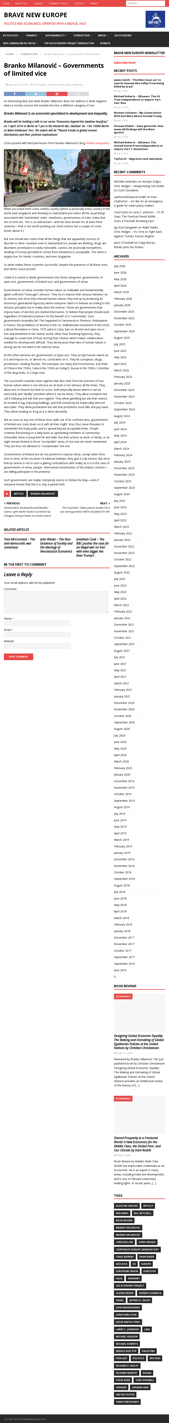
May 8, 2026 (124, 1155)
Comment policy (58, 3)
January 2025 (122, 383)
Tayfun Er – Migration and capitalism (138, 158)
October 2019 (122, 794)
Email (8, 630)
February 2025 (123, 377)
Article (19, 493)
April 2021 (120, 677)
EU (134, 1264)
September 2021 (124, 644)
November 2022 (124, 553)
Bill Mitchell (142, 1213)
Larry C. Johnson (127, 1329)
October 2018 (122, 872)
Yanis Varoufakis (127, 1401)
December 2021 (124, 624)
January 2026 (122, 305)
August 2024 (122, 416)
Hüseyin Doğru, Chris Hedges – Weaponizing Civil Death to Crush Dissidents (139, 186)
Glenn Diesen (124, 1293)
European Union (127, 1271)
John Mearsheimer (128, 1307)
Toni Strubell (144, 1380)
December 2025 (124, 311)
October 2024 (122, 403)
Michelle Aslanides (125, 181)
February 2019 (123, 846)
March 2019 (121, 840)
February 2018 (123, 924)
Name (8, 618)
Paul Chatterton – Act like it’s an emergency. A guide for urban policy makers (138, 201)
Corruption (81, 35)
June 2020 (120, 742)
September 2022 (124, 566)
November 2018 (124, 866)
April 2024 (120, 442)
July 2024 (119, 422)
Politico (138, 1358)
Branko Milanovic (128, 1227)
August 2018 (122, 885)
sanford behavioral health (130, 197)
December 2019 (124, 781)
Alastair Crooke (127, 1205)
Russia (147, 1373)
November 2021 (124, 631)
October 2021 (122, 637)
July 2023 (119, 501)
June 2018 (120, 898)
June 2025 (120, 351)
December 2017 (124, 937)
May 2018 (120, 905)
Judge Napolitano (128, 1322)
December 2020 (124, 703)
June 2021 (120, 664)
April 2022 (120, 598)
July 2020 (119, 735)
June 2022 (120, 585)
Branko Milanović (43, 493)
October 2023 (122, 481)
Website (9, 641)
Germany (134, 1278)
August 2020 (122, 729)
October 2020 (122, 716)
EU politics (10, 35)
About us (20, 3)
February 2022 (123, 611)
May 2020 (120, 748)
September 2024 (124, 409)
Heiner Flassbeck (150, 1293)
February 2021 (123, 690)
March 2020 (121, 761)
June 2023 (120, 507)
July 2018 (119, 892)
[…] (137, 1085)
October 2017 (122, 950)
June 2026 (120, 272)
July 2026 (119, 266)
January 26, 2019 (18, 84)
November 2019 (124, 787)
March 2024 (121, 448)
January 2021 (122, 696)
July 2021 (119, 657)
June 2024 (120, 429)
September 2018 (124, 879)
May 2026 (120, 279)
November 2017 (124, 944)
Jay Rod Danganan (125, 227)
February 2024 (123, 455)
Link (147, 1329)
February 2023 (123, 533)
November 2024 (124, 396)
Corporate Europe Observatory (137, 1249)
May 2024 (120, 435)
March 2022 (121, 605)
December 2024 (124, 390)
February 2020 (123, 768)
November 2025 (124, 318)
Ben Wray (122, 1213)
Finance (31, 35)
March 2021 (121, 683)
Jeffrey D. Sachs (139, 1300)
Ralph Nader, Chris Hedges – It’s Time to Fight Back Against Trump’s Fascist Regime (138, 232)
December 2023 (124, 468)
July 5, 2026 (122, 136)
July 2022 (119, 579)
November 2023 (124, 474)
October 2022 (122, 559)
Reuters (155, 1358)
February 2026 (123, 298)
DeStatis (121, 1264)
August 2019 (122, 807)
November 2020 (124, 709)
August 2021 (122, 651)
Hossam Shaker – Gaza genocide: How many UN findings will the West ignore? (138, 129)
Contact (79, 3)
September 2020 (124, 722)
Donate (38, 3)
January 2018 (122, 931)
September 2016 (124, 964)
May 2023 (120, 514)
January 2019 (122, 853)
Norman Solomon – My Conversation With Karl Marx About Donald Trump (138, 114)
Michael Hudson (127, 1336)
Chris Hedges (147, 1242)
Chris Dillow (124, 1242)
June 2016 (120, 970)
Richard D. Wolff (127, 1365)
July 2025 (119, 344)
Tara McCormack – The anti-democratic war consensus (19, 543)
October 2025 (122, 324)
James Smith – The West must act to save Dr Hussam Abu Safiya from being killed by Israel (139, 83)
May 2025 (120, 357)
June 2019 (120, 820)
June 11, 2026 (124, 1053)
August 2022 (122, 572)
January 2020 (122, 774)
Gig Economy (123, 35)
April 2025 (120, 364)
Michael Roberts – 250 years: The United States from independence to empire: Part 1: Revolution (138, 146)
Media (102, 35)
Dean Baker (146, 1256)
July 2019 (119, 814)
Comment (10, 589)
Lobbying (76, 84)
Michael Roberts (127, 1343)
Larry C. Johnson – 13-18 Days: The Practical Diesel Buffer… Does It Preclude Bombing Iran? (139, 216)
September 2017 (124, 957)
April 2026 (120, 285)
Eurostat (149, 1271)
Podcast (121, 1358)
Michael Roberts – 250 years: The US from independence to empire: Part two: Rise (137, 100)
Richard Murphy (126, 1373)
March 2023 (121, 527)
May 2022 (120, 592)
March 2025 (121, 370)
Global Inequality (97, 143)
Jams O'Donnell (123, 242)
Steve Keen (123, 1380)
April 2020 (120, 755)
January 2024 (122, 461)
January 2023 (122, 540)
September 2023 (124, 487)
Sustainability (55, 35)
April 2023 (120, 520)
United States (125, 1394)
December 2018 (124, 859)
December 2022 (124, 546)
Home (6, 3)
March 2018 (121, 918)
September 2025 (124, 331)
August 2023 (122, 494)
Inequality (64, 84)
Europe (146, 1264)
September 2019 (124, 800)
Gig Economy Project (130, 1285)
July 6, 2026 (122, 90)
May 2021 (120, 670)
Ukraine (121, 1387)
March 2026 (121, 292)
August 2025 (122, 338)
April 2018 (120, 911)
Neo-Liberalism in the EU (19, 43)
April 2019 (120, 833)
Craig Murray (125, 1256)
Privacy (94, 3)
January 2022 (122, 618)
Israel (120, 1300)
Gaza (119, 1278)
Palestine (148, 1351)
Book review (124, 1220)
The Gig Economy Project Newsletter (69, 43)
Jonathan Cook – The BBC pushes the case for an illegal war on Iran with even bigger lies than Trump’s (92, 547)
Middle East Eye (126, 1351)
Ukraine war (140, 1387)
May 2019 (120, 826)
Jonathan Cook (126, 1314)
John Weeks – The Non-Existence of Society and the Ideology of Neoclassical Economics (56, 545)
